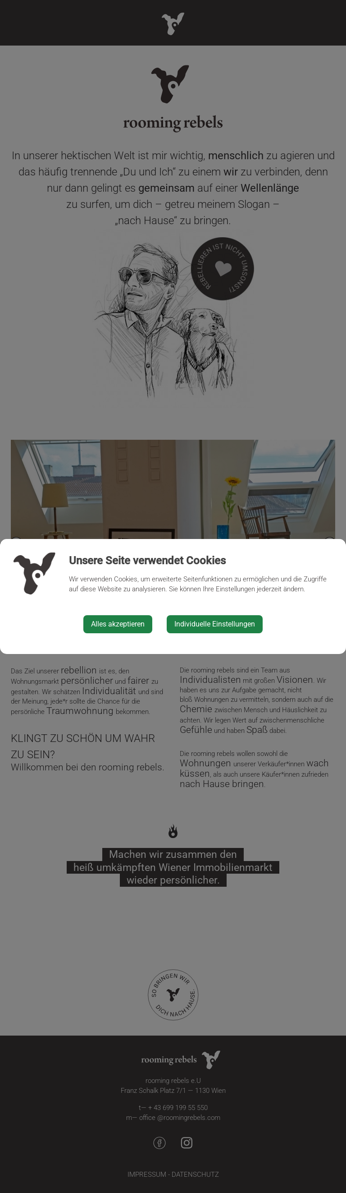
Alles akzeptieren (118, 624)
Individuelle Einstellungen (214, 624)
